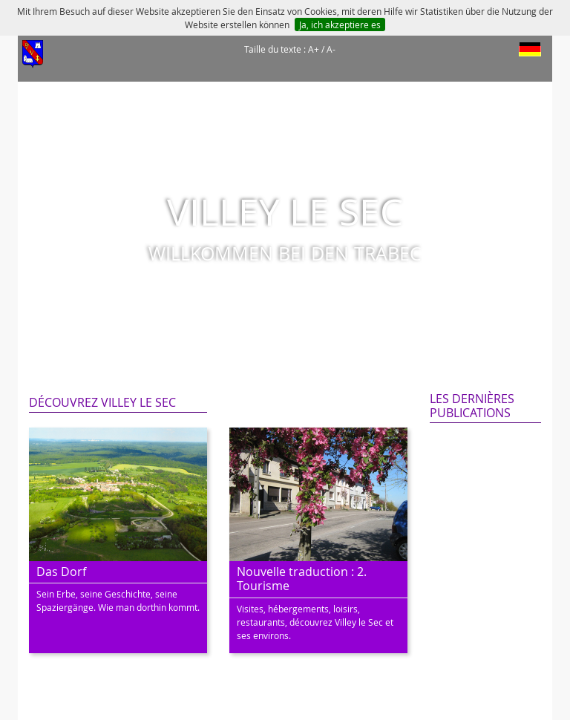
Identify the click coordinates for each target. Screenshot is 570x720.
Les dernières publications (472, 405)
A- (331, 49)
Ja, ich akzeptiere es (340, 24)
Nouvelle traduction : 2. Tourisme (302, 578)
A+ (313, 49)
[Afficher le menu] (33, 54)
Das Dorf (61, 571)
